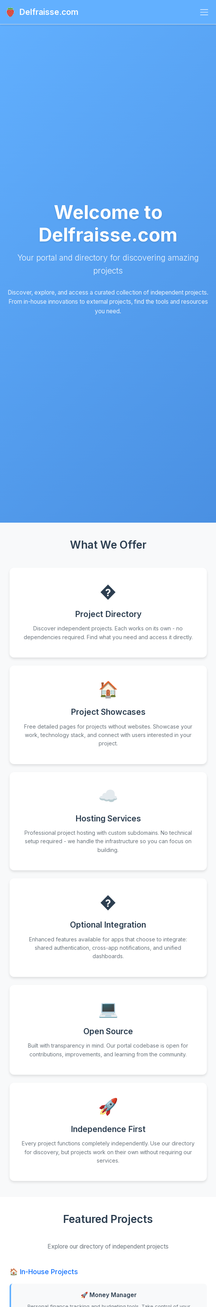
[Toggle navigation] (204, 12)
